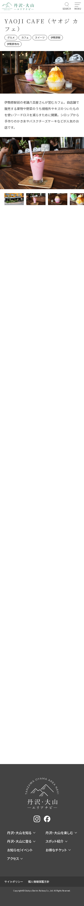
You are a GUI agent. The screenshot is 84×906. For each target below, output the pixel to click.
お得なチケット (58, 850)
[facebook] (47, 819)
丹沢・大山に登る (21, 841)
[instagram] (37, 819)
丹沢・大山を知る (21, 832)
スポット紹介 (56, 841)
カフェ (25, 37)
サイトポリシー (13, 881)
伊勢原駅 (55, 37)
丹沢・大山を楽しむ (61, 832)
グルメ (11, 37)
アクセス (15, 858)
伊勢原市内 (13, 44)
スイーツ (40, 37)
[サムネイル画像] (14, 199)
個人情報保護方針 (38, 881)
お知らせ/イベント (20, 850)
